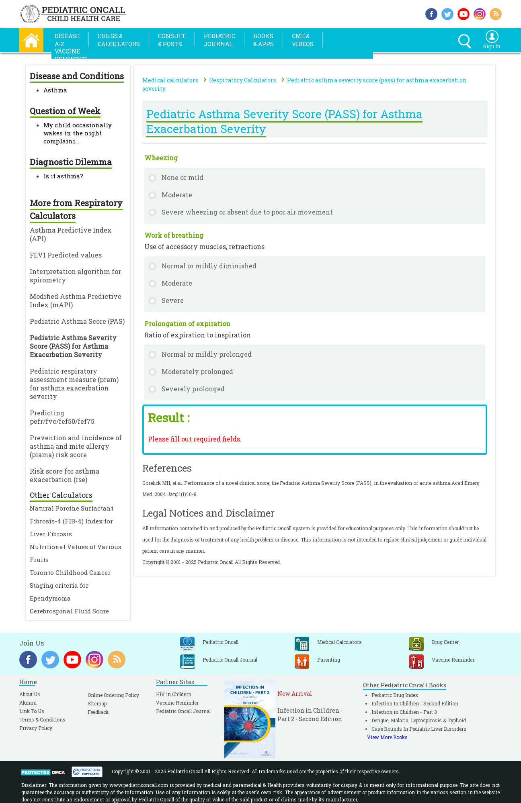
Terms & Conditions (42, 719)
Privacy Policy (35, 728)
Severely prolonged (193, 388)
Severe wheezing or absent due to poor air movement (247, 212)
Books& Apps (263, 40)
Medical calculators (170, 80)
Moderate (177, 194)
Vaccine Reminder (177, 702)
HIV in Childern (173, 694)
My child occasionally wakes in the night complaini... (77, 133)
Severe (173, 300)
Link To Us (31, 711)
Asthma (55, 90)
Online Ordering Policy (113, 695)
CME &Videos (303, 40)
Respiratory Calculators (242, 80)
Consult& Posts (172, 40)
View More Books (387, 737)
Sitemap (97, 703)
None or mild (182, 177)
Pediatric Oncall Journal (183, 711)
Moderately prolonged (197, 371)
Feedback (98, 712)
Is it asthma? (63, 176)
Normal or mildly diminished (209, 266)
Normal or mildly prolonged (207, 354)
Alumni (28, 702)
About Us (29, 694)
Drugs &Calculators (119, 40)
